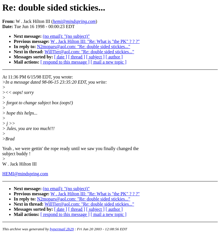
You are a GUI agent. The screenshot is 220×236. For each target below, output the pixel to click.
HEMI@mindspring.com (25, 173)
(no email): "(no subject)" (66, 36)
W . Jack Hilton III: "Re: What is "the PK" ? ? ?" (95, 41)
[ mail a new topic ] (108, 62)
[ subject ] (95, 56)
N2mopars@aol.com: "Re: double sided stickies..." (83, 46)
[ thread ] (76, 56)
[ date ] (60, 56)
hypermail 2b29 (62, 229)
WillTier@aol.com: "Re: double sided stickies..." (89, 51)
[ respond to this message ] (64, 62)
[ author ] (114, 56)
